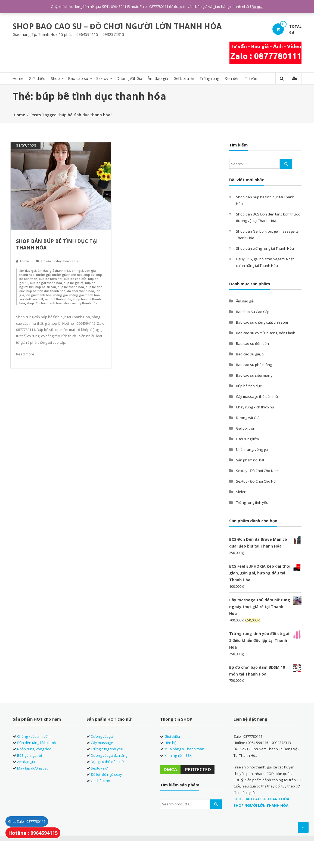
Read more (25, 354)
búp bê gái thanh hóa (46, 283)
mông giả (60, 295)
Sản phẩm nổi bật (250, 460)
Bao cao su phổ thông (254, 364)
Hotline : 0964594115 (33, 833)
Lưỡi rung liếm (247, 438)
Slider (240, 491)
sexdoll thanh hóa (58, 299)
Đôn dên (232, 78)
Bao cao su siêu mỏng (254, 375)
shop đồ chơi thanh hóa (44, 303)
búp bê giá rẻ (73, 283)
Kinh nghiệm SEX (178, 755)
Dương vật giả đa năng (109, 755)
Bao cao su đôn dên (252, 343)
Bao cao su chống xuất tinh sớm (262, 322)
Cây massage (102, 742)
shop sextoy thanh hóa (80, 303)
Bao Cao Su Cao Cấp (252, 311)
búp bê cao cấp (75, 279)
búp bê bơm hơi (50, 279)
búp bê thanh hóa (71, 287)
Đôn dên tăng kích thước (37, 742)
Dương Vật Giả (129, 78)
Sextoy (102, 78)
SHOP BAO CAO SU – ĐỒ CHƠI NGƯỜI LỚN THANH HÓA (117, 26)
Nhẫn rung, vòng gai (252, 449)
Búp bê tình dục (249, 385)
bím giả (77, 270)
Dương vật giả (102, 736)
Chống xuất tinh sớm (34, 736)
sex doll (25, 299)
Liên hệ (170, 742)
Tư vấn (251, 78)
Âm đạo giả (158, 78)
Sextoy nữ (99, 768)
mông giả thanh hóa (84, 295)
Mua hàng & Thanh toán (184, 748)
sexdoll (37, 299)
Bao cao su (78, 78)
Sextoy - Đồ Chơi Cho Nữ (256, 481)
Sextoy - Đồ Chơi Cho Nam (257, 470)
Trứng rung (209, 78)
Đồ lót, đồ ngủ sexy (106, 774)
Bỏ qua (257, 6)
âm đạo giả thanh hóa (54, 270)
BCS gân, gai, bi (29, 755)
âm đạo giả (27, 270)
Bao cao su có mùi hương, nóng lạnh (265, 332)
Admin (24, 261)
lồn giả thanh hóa (39, 295)
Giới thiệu (37, 78)
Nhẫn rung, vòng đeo (34, 748)
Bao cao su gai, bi (250, 354)
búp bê (89, 275)
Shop (55, 78)
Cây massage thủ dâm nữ (257, 396)
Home (18, 78)
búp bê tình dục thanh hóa (46, 291)
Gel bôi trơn (183, 78)
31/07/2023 (25, 145)
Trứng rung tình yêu (252, 502)
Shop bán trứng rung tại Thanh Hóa (265, 248)
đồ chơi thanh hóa (80, 291)
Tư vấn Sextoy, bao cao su (60, 261)
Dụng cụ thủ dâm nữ (107, 761)
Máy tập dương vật (32, 768)
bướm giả (43, 275)
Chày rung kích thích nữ (255, 407)
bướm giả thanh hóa (67, 275)
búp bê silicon (45, 287)
